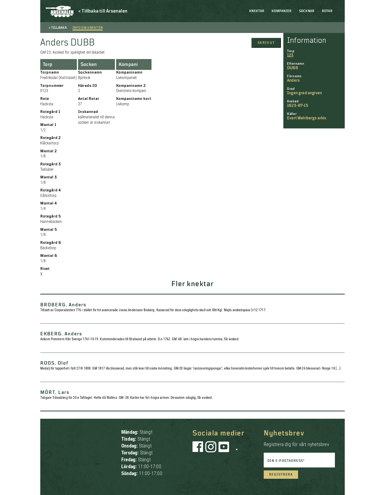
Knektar (256, 11)
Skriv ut (266, 43)
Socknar (307, 11)
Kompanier (282, 11)
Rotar (327, 11)
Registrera (281, 475)
